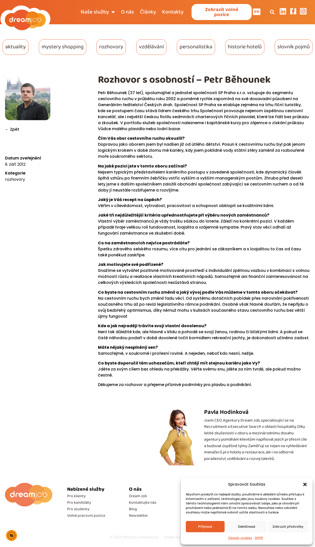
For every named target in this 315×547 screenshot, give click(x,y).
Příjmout (205, 527)
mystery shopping (63, 46)
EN (256, 12)
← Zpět (12, 129)
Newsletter (138, 515)
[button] (304, 484)
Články (148, 12)
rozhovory (111, 46)
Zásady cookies (240, 538)
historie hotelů (245, 46)
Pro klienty (76, 496)
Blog (133, 509)
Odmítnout (246, 527)
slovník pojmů (293, 46)
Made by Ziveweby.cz (134, 537)
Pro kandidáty (79, 502)
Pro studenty (78, 509)
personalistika (196, 46)
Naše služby (98, 12)
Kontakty (173, 12)
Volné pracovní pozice (86, 515)
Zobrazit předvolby (287, 527)
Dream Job (138, 496)
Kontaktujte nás (142, 502)
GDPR (259, 538)
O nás (127, 12)
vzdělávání (151, 46)
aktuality (15, 46)
